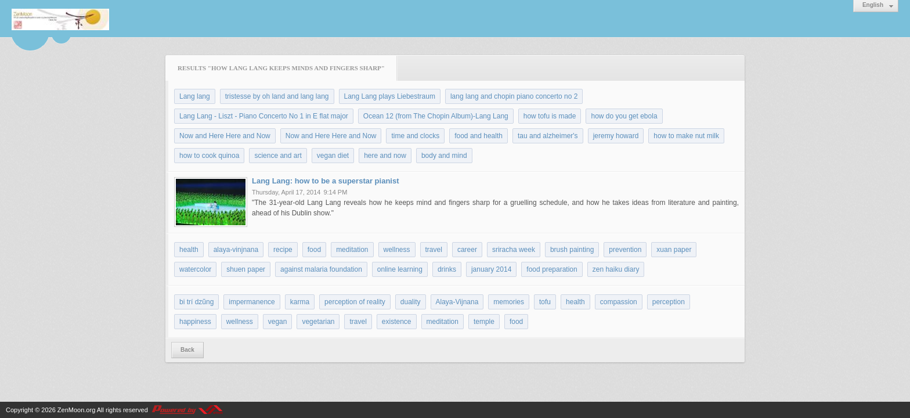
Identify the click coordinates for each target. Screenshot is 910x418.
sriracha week (513, 250)
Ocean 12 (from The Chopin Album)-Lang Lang (435, 116)
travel (433, 250)
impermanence (252, 302)
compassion (618, 302)
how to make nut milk (686, 136)
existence (396, 322)
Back (187, 350)
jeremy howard (616, 136)
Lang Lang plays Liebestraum (389, 96)
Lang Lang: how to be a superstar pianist (325, 180)
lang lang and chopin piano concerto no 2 (514, 96)
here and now (385, 156)
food (314, 250)
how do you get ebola (624, 116)
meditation (352, 250)
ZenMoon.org (76, 409)
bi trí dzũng (196, 302)
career (467, 250)
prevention (625, 250)
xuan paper (673, 250)
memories (508, 302)
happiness (195, 322)
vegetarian (318, 322)
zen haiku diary (616, 269)
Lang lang (194, 96)
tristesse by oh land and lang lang (277, 96)
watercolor (195, 269)
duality (410, 302)
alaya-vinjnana (236, 250)
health (188, 250)
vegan (277, 322)
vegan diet (333, 156)
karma (299, 302)
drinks (447, 269)
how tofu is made (549, 116)
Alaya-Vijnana (457, 302)
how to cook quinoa (209, 156)
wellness (397, 250)
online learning (400, 269)
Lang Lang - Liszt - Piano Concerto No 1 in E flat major (263, 116)
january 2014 (491, 269)
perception (668, 302)
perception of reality (354, 302)
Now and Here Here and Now (224, 136)
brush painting (572, 250)
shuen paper (245, 269)
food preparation (551, 269)
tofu (545, 302)
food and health (478, 136)
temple (484, 322)
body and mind (444, 156)
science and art (277, 156)
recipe (282, 250)
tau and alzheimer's (548, 136)
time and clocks (415, 136)
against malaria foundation (321, 269)
